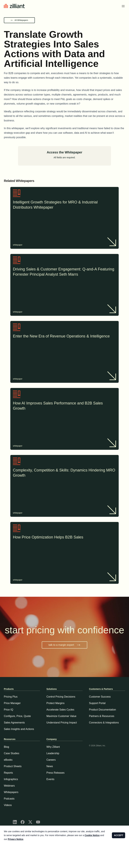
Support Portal (97, 703)
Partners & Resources (101, 716)
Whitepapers (11, 792)
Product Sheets (12, 766)
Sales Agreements (14, 722)
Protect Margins (55, 703)
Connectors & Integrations (104, 722)
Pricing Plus (10, 696)
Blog (6, 746)
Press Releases (55, 772)
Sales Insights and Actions (19, 729)
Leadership (52, 753)
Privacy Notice (15, 839)
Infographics (11, 779)
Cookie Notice (91, 835)
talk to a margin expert (64, 645)
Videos (8, 805)
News (49, 766)
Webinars (9, 785)
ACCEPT (118, 835)
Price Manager (12, 703)
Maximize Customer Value (61, 716)
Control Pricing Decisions (60, 696)
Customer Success (100, 696)
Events (50, 779)
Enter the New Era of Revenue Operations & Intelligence (64, 336)
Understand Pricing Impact (61, 722)
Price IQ (8, 709)
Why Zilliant (53, 746)
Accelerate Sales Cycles (60, 709)
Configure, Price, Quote (17, 716)
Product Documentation (102, 709)
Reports (8, 772)
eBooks (8, 759)
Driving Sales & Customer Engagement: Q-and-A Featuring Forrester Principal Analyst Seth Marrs (64, 272)
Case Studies (11, 753)
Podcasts (9, 798)
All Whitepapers (21, 20)
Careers (51, 759)
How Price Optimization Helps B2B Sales (64, 537)
